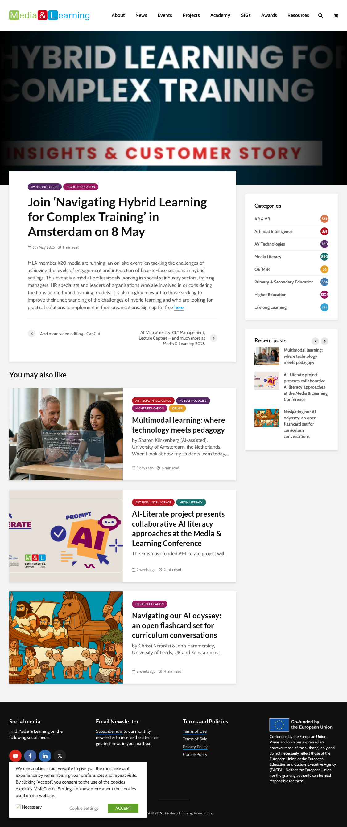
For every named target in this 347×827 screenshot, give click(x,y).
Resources (298, 15)
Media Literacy (191, 502)
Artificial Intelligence (153, 401)
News (141, 15)
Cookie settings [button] (83, 808)
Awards (269, 15)
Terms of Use (195, 731)
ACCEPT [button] (123, 808)
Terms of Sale (195, 739)
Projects (191, 15)
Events (165, 15)
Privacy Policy (195, 746)
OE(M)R (177, 408)
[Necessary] (18, 806)
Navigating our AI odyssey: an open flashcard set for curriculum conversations (176, 625)
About (118, 15)
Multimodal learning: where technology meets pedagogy (178, 424)
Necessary (32, 807)
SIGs (246, 15)
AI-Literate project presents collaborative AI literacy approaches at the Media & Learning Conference (178, 528)
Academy (220, 15)
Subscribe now (109, 731)
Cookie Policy (195, 754)
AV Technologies (44, 187)
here (179, 307)
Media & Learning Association (188, 813)
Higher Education (81, 187)
